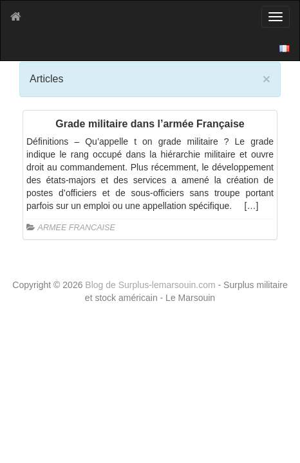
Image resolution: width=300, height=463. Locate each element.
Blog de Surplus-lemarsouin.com (151, 285)
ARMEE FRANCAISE (76, 227)
